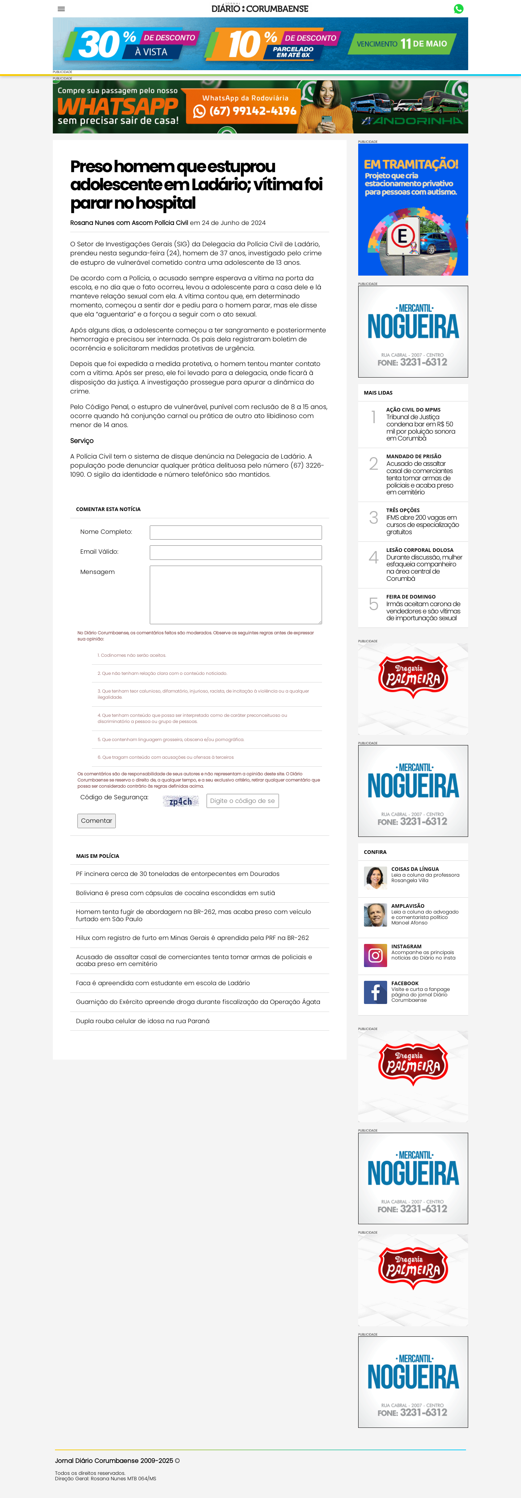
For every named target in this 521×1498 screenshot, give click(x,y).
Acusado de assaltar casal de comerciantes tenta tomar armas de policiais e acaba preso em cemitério (196, 960)
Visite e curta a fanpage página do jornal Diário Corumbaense (418, 994)
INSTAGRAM (404, 945)
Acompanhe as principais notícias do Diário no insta (421, 954)
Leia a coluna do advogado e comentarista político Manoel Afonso (423, 916)
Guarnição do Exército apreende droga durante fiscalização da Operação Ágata (190, 1005)
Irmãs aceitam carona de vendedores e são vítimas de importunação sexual (421, 610)
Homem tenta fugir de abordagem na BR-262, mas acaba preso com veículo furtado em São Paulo (195, 915)
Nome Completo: (108, 531)
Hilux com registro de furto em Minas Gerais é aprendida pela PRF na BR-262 (194, 937)
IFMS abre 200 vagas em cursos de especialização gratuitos (420, 524)
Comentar (98, 820)
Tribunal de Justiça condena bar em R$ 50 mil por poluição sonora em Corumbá (418, 427)
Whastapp (457, 9)
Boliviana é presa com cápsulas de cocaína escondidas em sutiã (177, 892)
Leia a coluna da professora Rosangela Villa (423, 877)
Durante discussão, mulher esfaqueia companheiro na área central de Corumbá (422, 567)
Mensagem (99, 571)
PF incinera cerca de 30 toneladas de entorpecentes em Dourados (180, 873)
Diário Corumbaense (260, 8)
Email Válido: (101, 551)
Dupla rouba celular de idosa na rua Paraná (145, 1027)
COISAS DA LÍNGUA (413, 868)
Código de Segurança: (116, 796)
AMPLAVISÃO (405, 905)
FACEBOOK (402, 982)
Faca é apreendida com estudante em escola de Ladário (165, 982)
